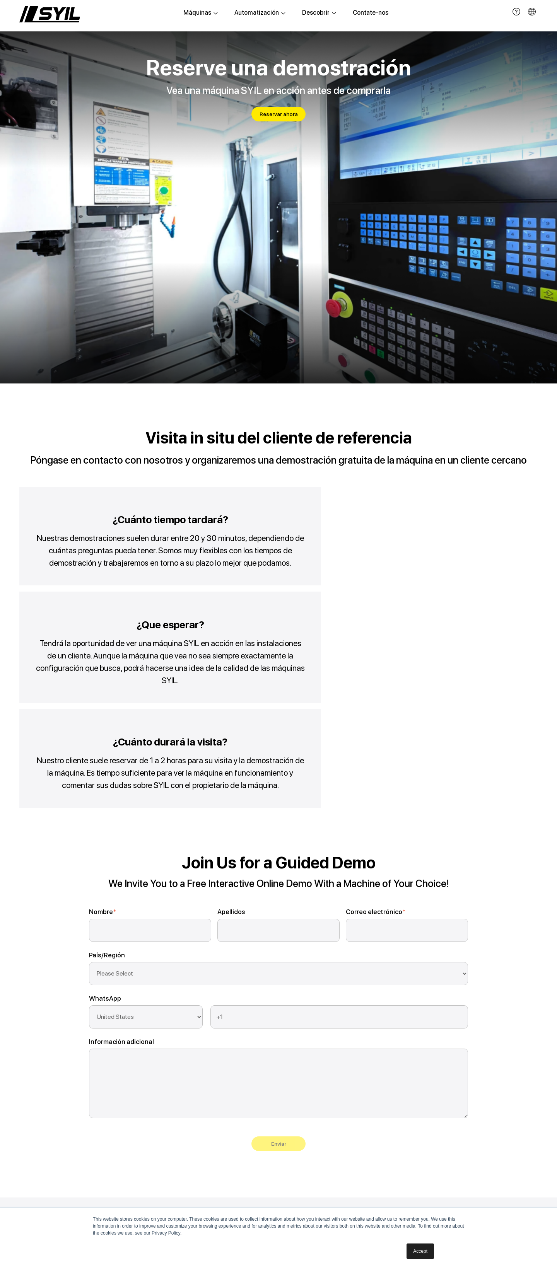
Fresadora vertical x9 (116, 1098)
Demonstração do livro (270, 1073)
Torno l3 (100, 1137)
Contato (327, 1098)
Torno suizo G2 (109, 1175)
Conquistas (331, 1086)
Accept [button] (420, 1251)
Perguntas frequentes (270, 1098)
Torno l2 (99, 1124)
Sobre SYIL (330, 1073)
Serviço (251, 1086)
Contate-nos (370, 13)
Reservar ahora (279, 114)
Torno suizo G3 (109, 1188)
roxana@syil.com (422, 1082)
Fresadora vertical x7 (116, 1086)
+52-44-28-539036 (429, 1071)
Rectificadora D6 (111, 1162)
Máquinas (200, 13)
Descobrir (319, 13)
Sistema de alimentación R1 (201, 1073)
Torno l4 (100, 1149)
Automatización (259, 13)
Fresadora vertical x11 (117, 1111)
